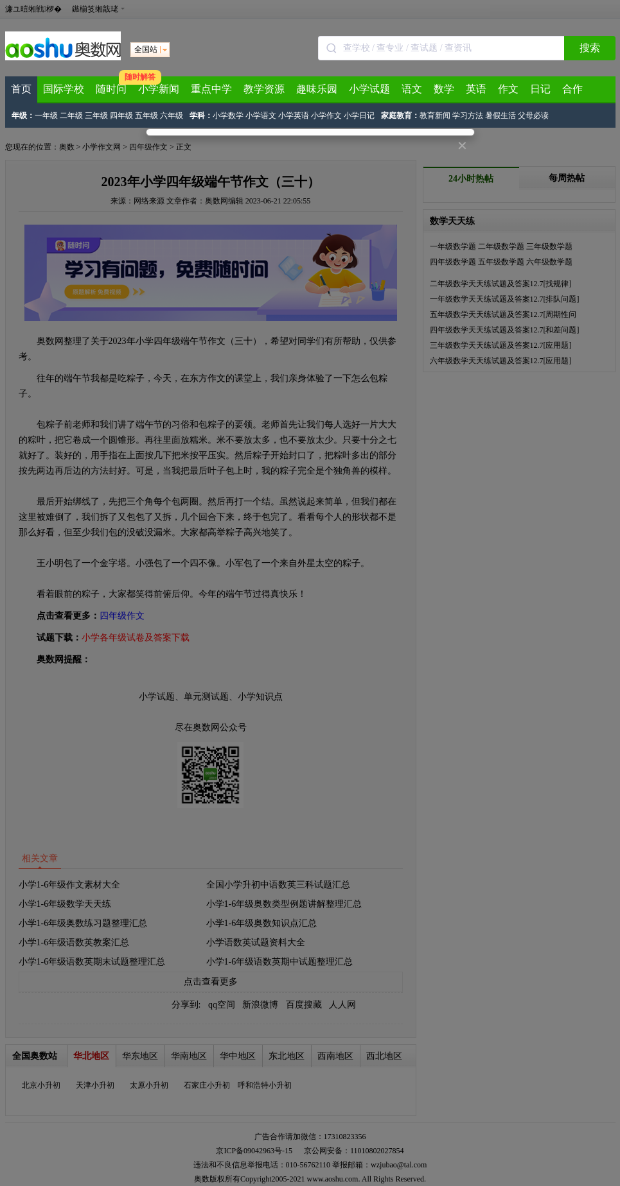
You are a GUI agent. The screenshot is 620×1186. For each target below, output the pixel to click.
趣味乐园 (316, 88)
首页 (21, 88)
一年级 (46, 115)
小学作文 (326, 115)
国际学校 (63, 88)
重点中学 (211, 88)
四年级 (121, 115)
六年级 (171, 115)
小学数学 (228, 115)
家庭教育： (400, 115)
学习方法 (467, 115)
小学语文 (260, 115)
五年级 (146, 115)
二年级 (71, 115)
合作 (572, 88)
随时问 (111, 88)
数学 (444, 88)
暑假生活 (500, 115)
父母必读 (533, 115)
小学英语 (293, 115)
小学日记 (359, 115)
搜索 (590, 47)
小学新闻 (158, 88)
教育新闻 (435, 115)
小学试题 (369, 88)
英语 (476, 88)
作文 (508, 88)
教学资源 (264, 88)
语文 (412, 88)
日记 (540, 88)
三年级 (96, 115)
